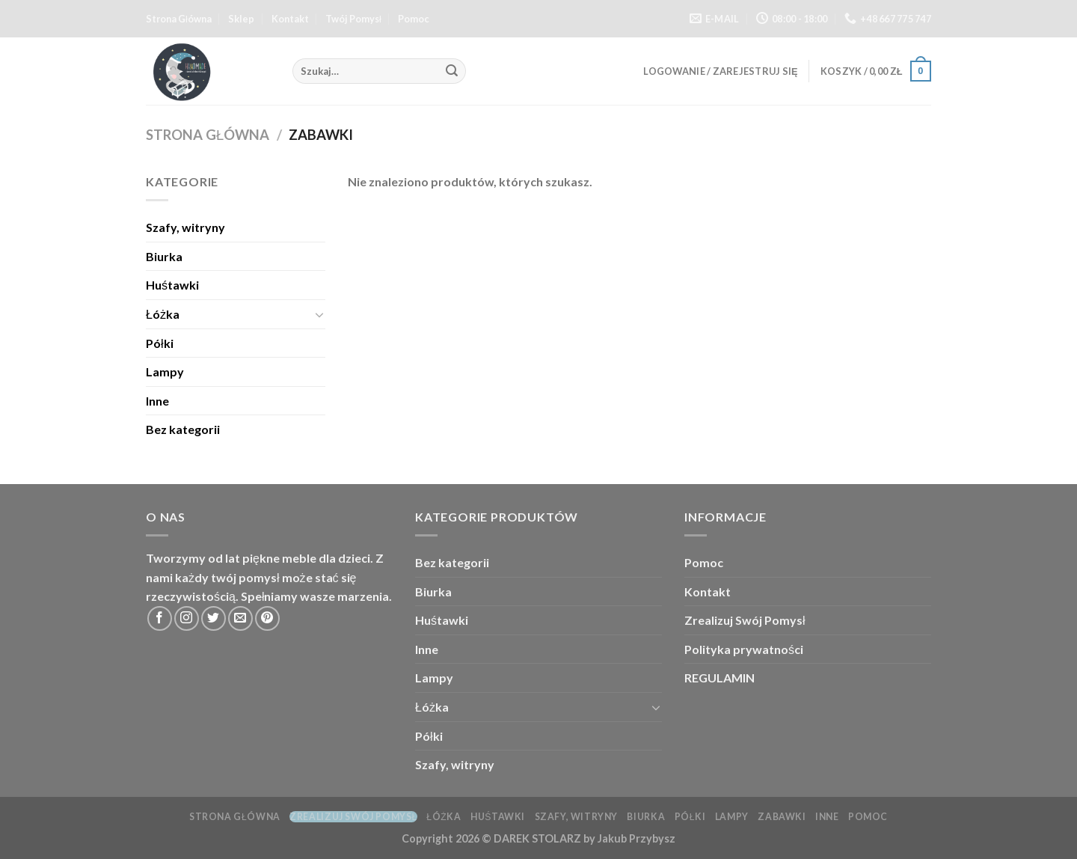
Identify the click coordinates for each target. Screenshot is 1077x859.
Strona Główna (179, 19)
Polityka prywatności (743, 649)
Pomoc (413, 19)
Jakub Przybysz (636, 838)
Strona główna (207, 134)
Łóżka (163, 314)
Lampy (165, 371)
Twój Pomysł (353, 19)
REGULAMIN (719, 677)
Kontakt (290, 19)
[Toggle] (319, 314)
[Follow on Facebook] (159, 618)
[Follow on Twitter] (213, 618)
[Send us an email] (240, 618)
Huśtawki (172, 285)
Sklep (241, 19)
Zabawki (782, 816)
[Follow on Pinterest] (267, 618)
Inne (157, 401)
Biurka (164, 256)
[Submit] (452, 71)
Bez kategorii (183, 429)
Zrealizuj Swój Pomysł (745, 620)
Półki (160, 343)
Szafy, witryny (185, 227)
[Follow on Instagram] (186, 618)
